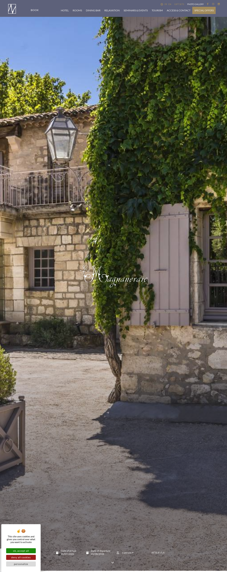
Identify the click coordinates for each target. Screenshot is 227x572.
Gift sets (179, 4)
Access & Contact (178, 10)
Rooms (77, 10)
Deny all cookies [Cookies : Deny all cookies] (21, 557)
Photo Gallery (195, 4)
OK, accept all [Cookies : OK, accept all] (21, 550)
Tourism (157, 10)
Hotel (65, 10)
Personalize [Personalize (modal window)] (21, 563)
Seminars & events (136, 10)
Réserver (158, 555)
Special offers (204, 10)
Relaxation (112, 10)
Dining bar (93, 10)
